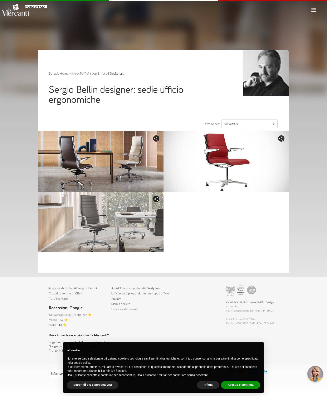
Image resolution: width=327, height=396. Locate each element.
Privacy (116, 298)
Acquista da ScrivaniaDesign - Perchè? (73, 288)
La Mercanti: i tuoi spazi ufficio (140, 293)
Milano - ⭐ (58, 319)
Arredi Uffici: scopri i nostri (136, 288)
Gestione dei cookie (124, 309)
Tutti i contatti (58, 298)
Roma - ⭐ (58, 324)
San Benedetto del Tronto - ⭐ (70, 314)
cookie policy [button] (82, 372)
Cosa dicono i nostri (66, 293)
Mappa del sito (120, 303)
